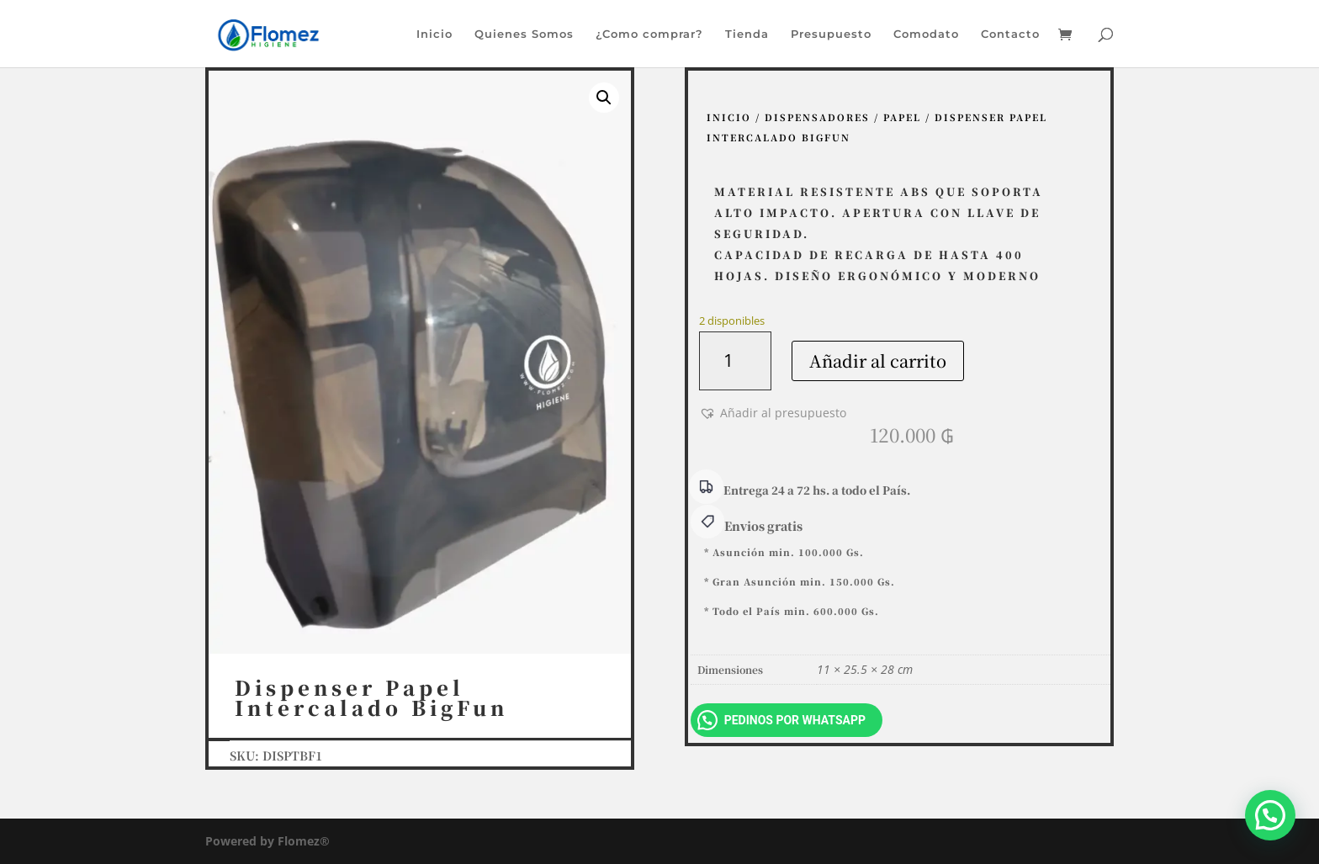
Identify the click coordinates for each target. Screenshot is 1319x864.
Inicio (434, 34)
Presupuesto (831, 34)
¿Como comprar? (649, 34)
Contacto (1010, 34)
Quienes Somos (524, 34)
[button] (604, 97)
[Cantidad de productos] (735, 360)
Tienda (747, 34)
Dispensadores (817, 117)
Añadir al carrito (877, 360)
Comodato (926, 34)
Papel (902, 117)
